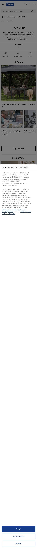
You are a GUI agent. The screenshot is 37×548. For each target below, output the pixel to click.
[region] (18, 356)
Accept (18, 529)
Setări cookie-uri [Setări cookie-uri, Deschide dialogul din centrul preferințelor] (18, 536)
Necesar (19, 543)
